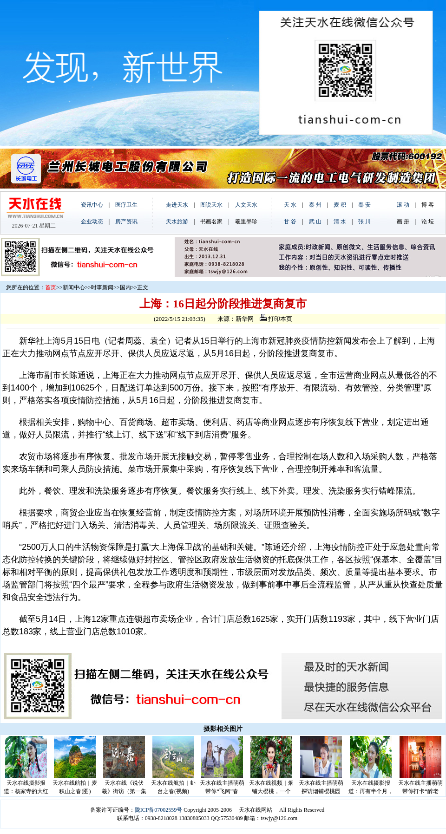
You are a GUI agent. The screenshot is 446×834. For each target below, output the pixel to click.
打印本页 (276, 318)
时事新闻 (102, 287)
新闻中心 (74, 287)
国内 (125, 287)
